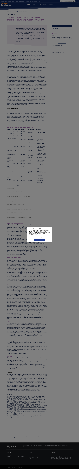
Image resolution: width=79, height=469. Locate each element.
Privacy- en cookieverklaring (33, 235)
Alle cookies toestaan (45, 238)
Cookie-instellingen (33, 238)
